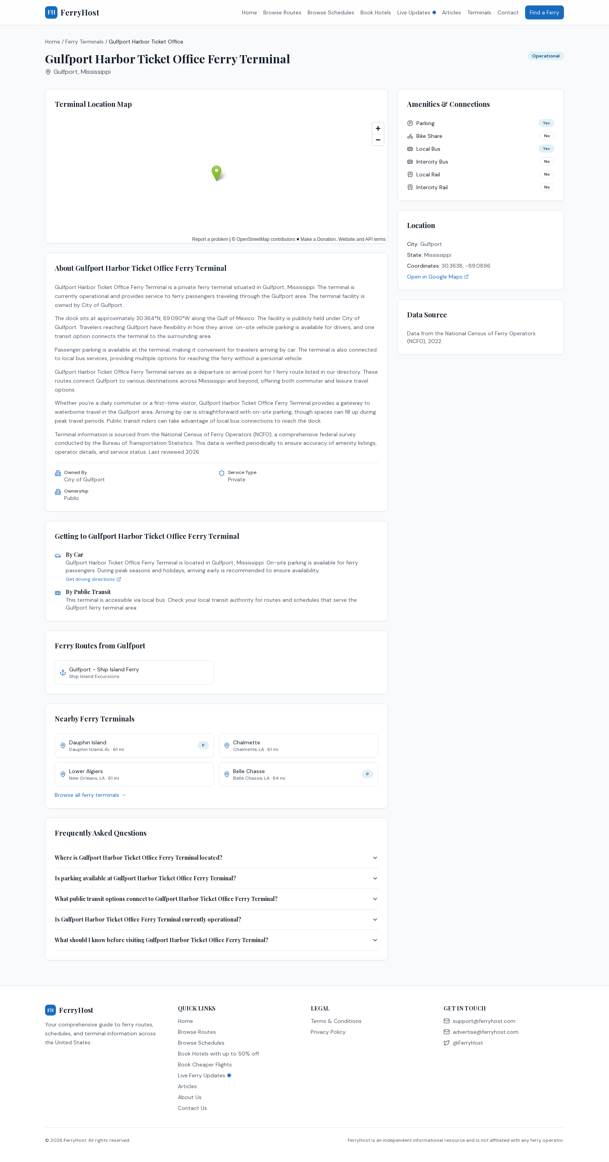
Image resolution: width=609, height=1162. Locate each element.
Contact (508, 12)
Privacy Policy (328, 1031)
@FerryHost (463, 1042)
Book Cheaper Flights (205, 1064)
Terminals (479, 12)
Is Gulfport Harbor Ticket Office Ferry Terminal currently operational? (216, 919)
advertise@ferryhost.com (481, 1031)
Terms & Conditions (336, 1020)
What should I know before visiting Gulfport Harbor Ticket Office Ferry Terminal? (216, 940)
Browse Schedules (331, 12)
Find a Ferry (544, 12)
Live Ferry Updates (204, 1075)
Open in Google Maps (438, 276)
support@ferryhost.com (479, 1020)
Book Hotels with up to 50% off (218, 1053)
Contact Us (192, 1108)
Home (249, 12)
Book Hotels (375, 12)
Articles (451, 12)
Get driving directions (93, 579)
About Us (190, 1097)
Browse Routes (282, 12)
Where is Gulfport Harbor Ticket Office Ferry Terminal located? (216, 857)
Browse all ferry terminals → (90, 794)
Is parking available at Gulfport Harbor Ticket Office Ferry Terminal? (216, 878)
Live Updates (416, 12)
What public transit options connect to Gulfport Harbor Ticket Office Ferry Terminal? (216, 898)
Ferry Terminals (84, 41)
